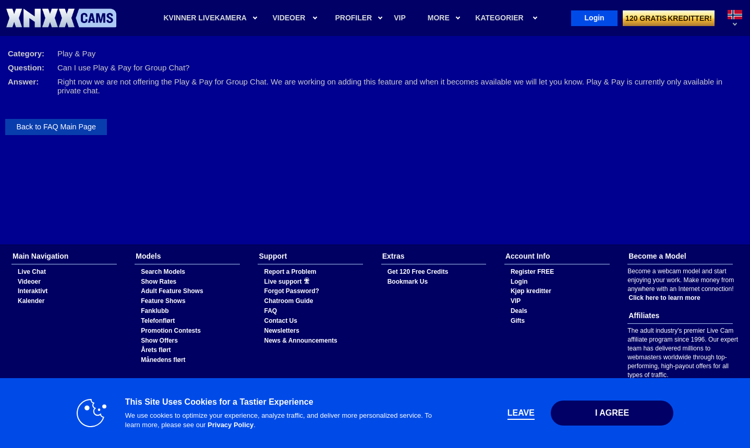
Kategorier (499, 18)
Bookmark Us (408, 281)
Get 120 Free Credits (418, 271)
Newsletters (281, 330)
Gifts (518, 320)
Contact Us (280, 320)
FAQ (270, 310)
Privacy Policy (230, 425)
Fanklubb (154, 310)
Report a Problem (290, 271)
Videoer (288, 18)
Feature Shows (163, 301)
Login (594, 18)
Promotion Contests (171, 330)
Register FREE (532, 271)
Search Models (163, 271)
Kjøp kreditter (531, 291)
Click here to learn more (664, 297)
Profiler (353, 18)
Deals (519, 310)
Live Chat (32, 271)
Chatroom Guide (288, 301)
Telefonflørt (158, 320)
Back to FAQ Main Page (55, 127)
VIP (516, 301)
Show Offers (159, 340)
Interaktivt (32, 291)
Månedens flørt (163, 360)
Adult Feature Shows (172, 291)
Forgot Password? (291, 291)
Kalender (31, 301)
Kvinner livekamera (204, 18)
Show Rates (158, 281)
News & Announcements (300, 340)
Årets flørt (156, 350)
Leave (521, 412)
